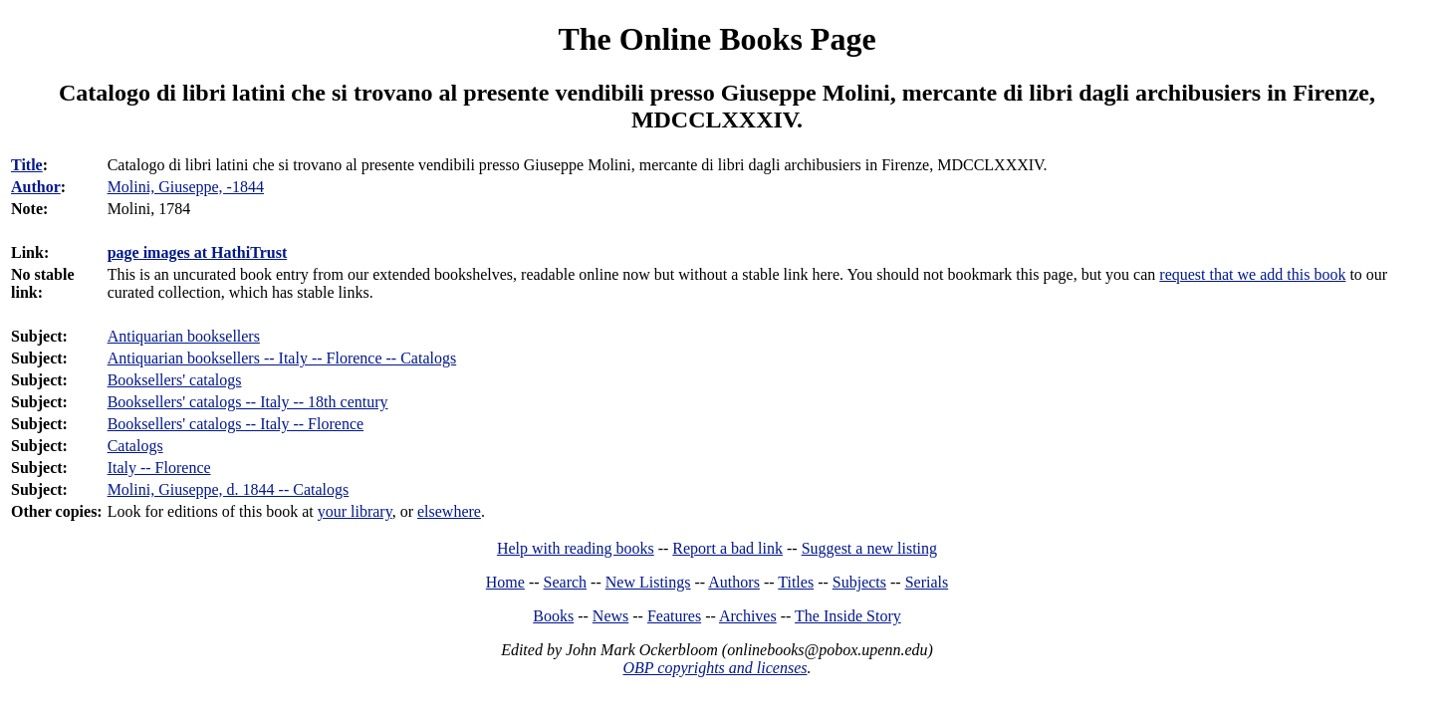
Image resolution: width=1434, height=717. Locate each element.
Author (36, 186)
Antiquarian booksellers (184, 336)
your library (355, 511)
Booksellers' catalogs (175, 379)
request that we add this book (1252, 274)
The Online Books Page (716, 39)
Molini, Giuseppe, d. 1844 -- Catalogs (229, 489)
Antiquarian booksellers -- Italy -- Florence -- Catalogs (282, 358)
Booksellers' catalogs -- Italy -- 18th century (248, 401)
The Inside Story (848, 615)
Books (553, 615)
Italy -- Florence (159, 467)
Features (674, 615)
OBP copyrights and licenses (714, 667)
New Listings (648, 582)
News (610, 615)
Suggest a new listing (869, 548)
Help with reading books (575, 548)
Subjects (859, 582)
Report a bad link (727, 548)
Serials (927, 582)
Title (27, 164)
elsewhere (449, 511)
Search (566, 582)
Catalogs (135, 445)
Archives (748, 615)
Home (505, 582)
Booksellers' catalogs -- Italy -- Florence (235, 423)
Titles (796, 582)
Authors (734, 582)
